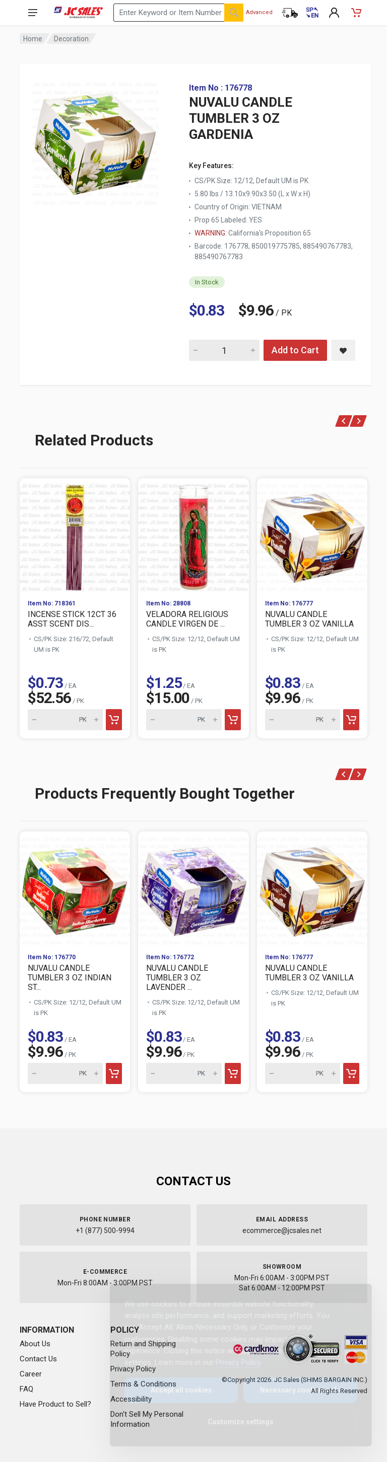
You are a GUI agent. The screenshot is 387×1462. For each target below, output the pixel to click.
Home (32, 39)
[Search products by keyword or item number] (178, 13)
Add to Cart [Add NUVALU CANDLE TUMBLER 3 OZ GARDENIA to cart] (295, 350)
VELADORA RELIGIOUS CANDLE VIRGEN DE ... (187, 619)
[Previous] (344, 421)
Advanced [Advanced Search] (259, 12)
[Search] (233, 13)
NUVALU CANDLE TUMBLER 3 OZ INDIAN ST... (69, 977)
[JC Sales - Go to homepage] (78, 12)
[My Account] (334, 12)
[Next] (358, 421)
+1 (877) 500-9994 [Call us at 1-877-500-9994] (105, 1230)
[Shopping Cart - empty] (356, 12)
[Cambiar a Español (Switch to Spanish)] (312, 12)
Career (31, 1373)
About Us (35, 1343)
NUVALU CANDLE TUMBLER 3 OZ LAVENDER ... (177, 977)
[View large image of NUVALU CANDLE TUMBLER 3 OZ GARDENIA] (95, 141)
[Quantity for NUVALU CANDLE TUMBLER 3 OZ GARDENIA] (224, 350)
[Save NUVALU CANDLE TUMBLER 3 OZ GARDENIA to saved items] (343, 350)
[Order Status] (290, 12)
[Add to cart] (114, 719)
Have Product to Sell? (55, 1404)
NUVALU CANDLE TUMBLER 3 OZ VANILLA (309, 619)
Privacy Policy (230, 1362)
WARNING (210, 233)
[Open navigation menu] (33, 12)
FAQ (26, 1389)
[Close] (345, 1302)
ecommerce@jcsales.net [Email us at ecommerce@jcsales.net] (281, 1230)
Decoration (71, 39)
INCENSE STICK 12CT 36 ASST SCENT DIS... (72, 619)
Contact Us (38, 1358)
